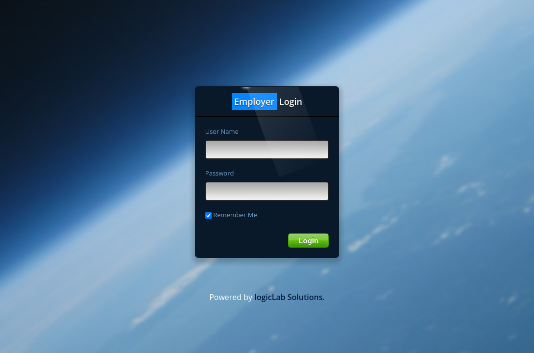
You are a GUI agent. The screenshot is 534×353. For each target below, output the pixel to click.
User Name (222, 131)
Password (219, 173)
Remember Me (231, 214)
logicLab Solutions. (289, 297)
